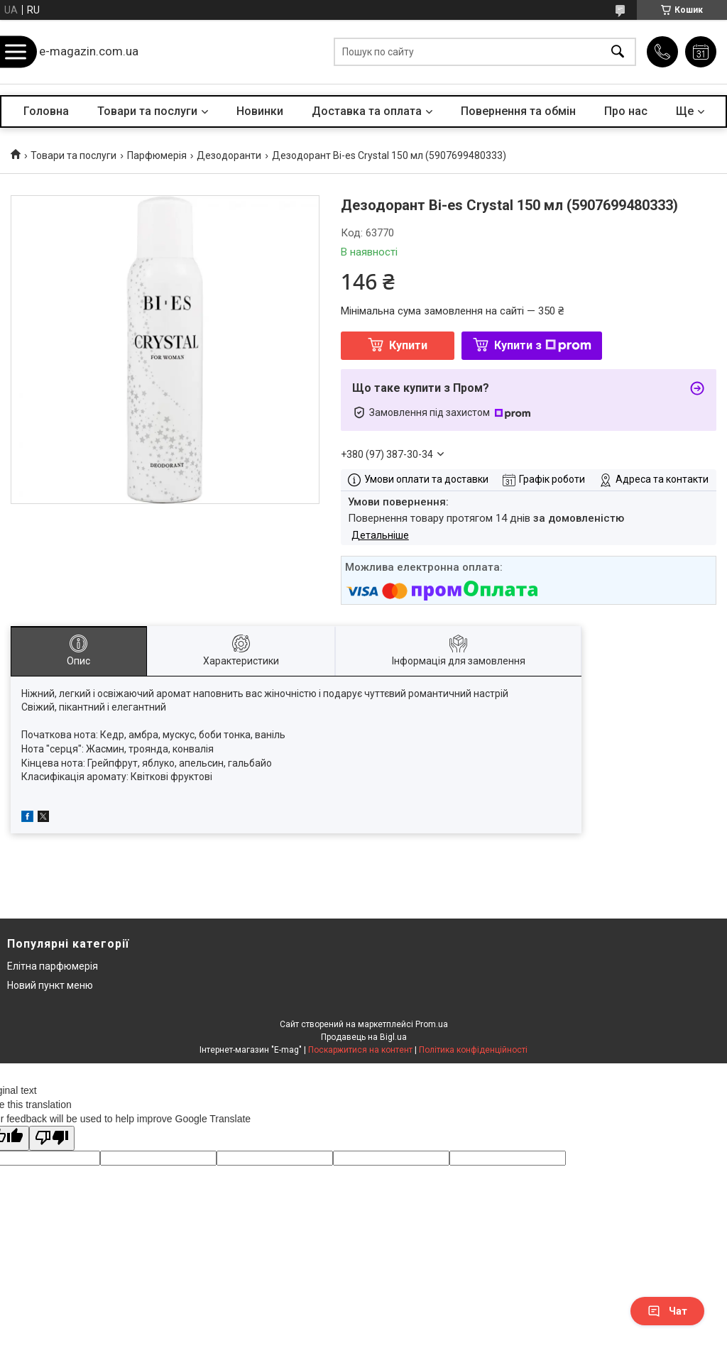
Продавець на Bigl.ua (364, 1037)
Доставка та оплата (367, 111)
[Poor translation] (52, 1138)
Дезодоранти (229, 155)
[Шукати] (618, 52)
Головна (46, 111)
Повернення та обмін (518, 111)
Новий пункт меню (50, 985)
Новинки (259, 111)
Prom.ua (431, 1024)
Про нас (625, 111)
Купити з (542, 345)
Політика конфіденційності (473, 1050)
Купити (408, 345)
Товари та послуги (147, 111)
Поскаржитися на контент (360, 1050)
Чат (667, 1311)
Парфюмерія (157, 155)
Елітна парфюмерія (52, 966)
